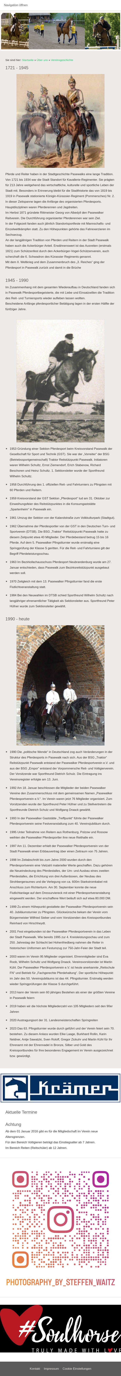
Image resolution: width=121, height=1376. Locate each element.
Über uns (42, 59)
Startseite (28, 59)
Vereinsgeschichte (62, 59)
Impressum (51, 1368)
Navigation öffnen (16, 5)
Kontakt (35, 1368)
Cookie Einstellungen (77, 1368)
